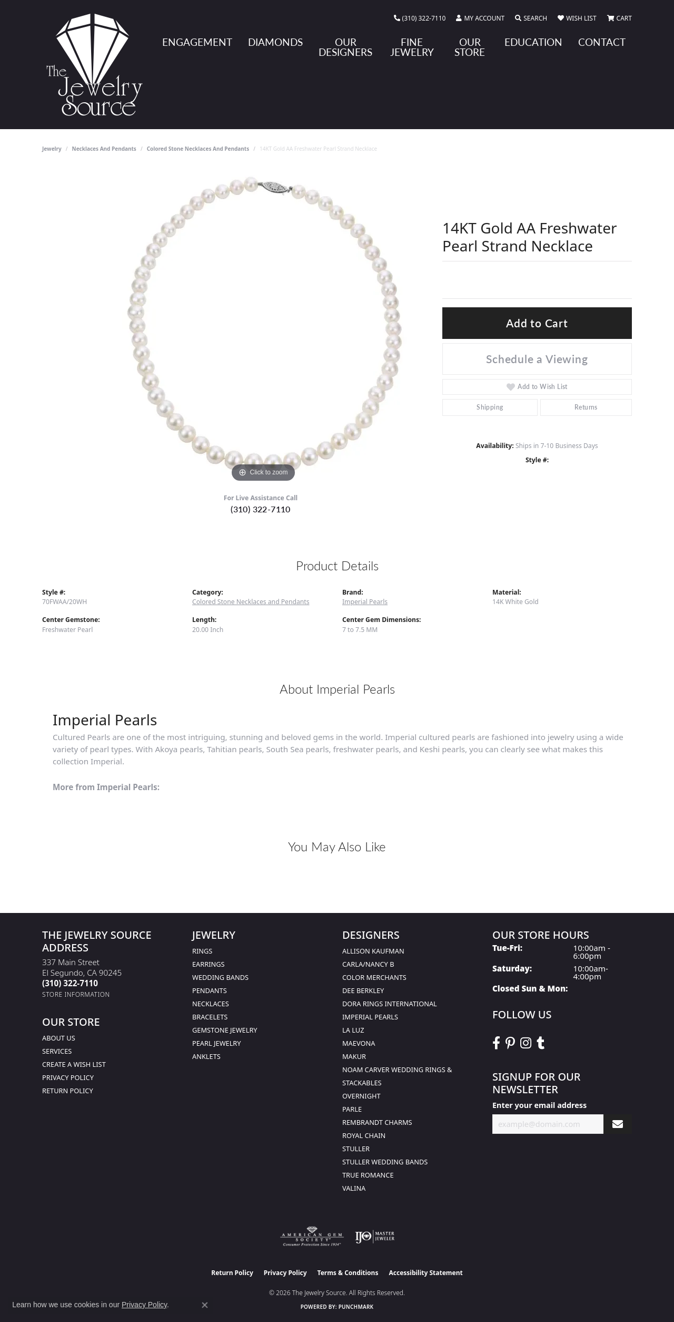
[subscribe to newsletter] (617, 1124)
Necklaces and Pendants (104, 148)
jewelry (52, 148)
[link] (420, 18)
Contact (602, 42)
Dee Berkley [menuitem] (363, 990)
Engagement (197, 42)
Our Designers (345, 47)
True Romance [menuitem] (368, 1175)
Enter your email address (539, 1105)
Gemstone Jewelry (224, 1030)
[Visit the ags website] (312, 1236)
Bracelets (209, 1017)
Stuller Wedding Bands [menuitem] (385, 1162)
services (57, 1051)
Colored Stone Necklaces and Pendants (198, 148)
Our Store (469, 47)
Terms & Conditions (348, 1272)
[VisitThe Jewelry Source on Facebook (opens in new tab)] (496, 1043)
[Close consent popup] (205, 1305)
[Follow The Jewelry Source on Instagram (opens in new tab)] (525, 1043)
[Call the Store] (70, 983)
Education (533, 42)
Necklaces (210, 1003)
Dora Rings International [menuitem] (389, 1003)
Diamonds (275, 42)
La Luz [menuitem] (353, 1030)
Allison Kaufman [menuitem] (373, 951)
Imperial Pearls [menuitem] (370, 1017)
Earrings (208, 964)
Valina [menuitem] (353, 1188)
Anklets (206, 1056)
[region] (263, 327)
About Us (58, 1038)
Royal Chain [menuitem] (363, 1135)
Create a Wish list (74, 1064)
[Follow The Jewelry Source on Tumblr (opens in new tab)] (540, 1043)
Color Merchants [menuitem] (374, 977)
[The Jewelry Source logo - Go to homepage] (98, 65)
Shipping (490, 407)
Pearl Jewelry (216, 1043)
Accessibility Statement (425, 1272)
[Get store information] (76, 994)
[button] (480, 18)
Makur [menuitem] (354, 1056)
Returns (586, 407)
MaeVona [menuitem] (358, 1043)
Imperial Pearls (365, 601)
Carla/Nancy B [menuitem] (368, 964)
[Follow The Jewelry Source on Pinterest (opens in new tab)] (510, 1043)
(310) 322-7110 (261, 509)
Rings (202, 951)
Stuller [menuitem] (356, 1148)
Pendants (209, 990)
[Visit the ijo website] (374, 1236)
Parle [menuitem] (352, 1109)
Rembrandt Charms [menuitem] (377, 1122)
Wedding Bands (220, 977)
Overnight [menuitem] (361, 1096)
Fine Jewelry (412, 47)
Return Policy (67, 1090)
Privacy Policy (68, 1077)
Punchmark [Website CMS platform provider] (356, 1306)
